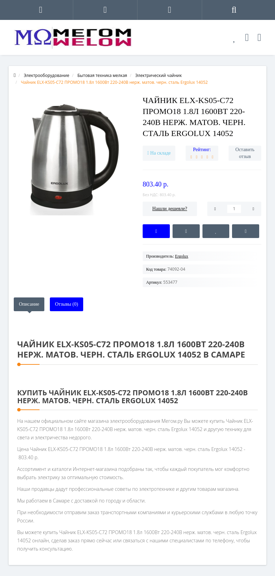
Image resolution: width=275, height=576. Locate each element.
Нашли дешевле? (169, 208)
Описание (29, 304)
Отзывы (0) (66, 304)
